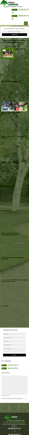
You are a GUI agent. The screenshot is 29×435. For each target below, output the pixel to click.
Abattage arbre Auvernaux (14, 406)
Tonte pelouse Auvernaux (4, 406)
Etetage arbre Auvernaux (23, 411)
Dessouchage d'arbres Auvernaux (23, 407)
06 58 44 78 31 (13, 368)
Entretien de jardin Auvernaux (14, 409)
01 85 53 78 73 (13, 365)
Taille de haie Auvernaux (4, 409)
